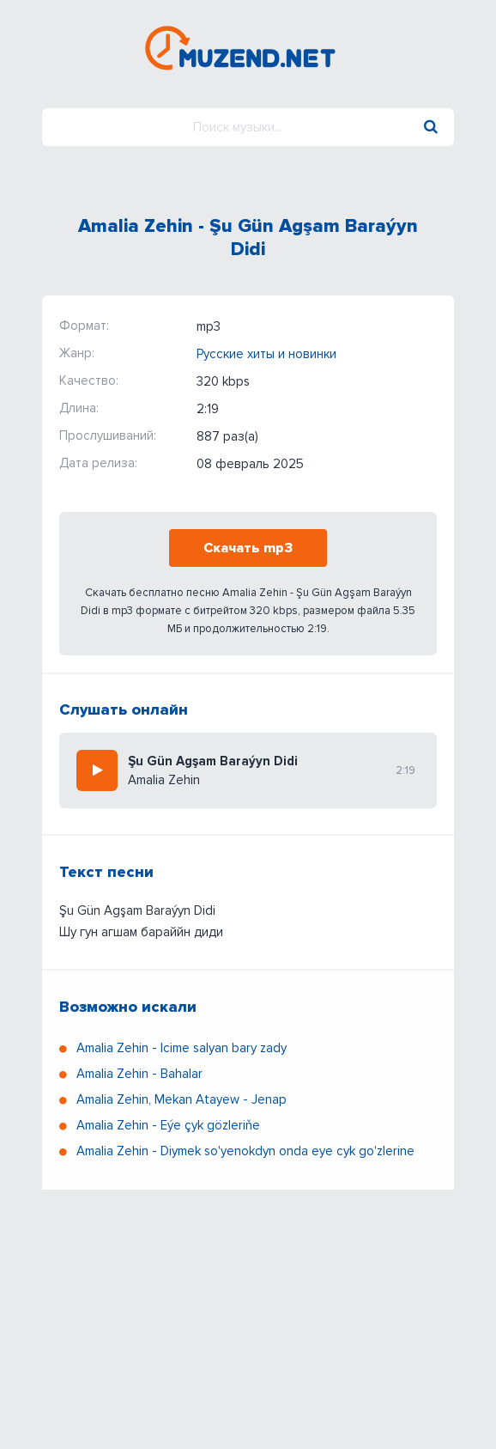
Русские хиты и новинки (266, 354)
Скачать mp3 (248, 548)
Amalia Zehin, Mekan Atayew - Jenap (181, 1099)
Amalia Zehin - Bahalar (139, 1073)
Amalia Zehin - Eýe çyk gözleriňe (168, 1125)
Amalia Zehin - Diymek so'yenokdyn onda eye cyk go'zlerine (245, 1151)
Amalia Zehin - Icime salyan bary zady (181, 1048)
